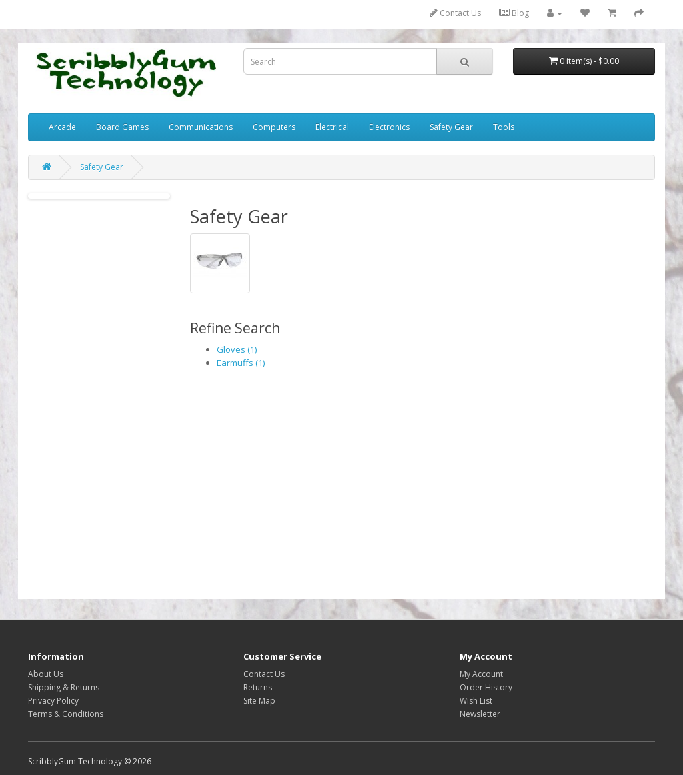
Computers (274, 127)
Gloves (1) (237, 349)
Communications (201, 127)
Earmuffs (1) (241, 363)
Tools (503, 127)
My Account (481, 674)
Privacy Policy (53, 700)
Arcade (62, 127)
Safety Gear (451, 127)
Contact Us (455, 13)
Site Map (259, 700)
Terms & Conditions (65, 714)
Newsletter (480, 714)
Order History (486, 687)
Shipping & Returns (63, 687)
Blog (514, 13)
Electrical (332, 127)
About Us (45, 674)
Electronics (389, 127)
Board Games (122, 127)
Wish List (476, 700)
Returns (257, 687)
